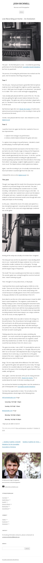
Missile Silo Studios (25, 109)
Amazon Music (6, 504)
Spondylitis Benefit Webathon (31, 67)
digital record (6, 120)
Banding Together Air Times (32, 442)
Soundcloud (5, 508)
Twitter (4, 519)
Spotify (4, 502)
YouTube (4, 498)
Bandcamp (5, 506)
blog (17, 428)
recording (29, 428)
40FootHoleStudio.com (9, 397)
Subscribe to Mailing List (11, 487)
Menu (21, 12)
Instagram (5, 524)
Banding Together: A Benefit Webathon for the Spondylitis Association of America (11, 444)
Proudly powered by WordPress (10, 559)
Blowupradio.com (7, 411)
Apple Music (5, 500)
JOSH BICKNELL (22, 3)
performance (22, 428)
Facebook (5, 522)
